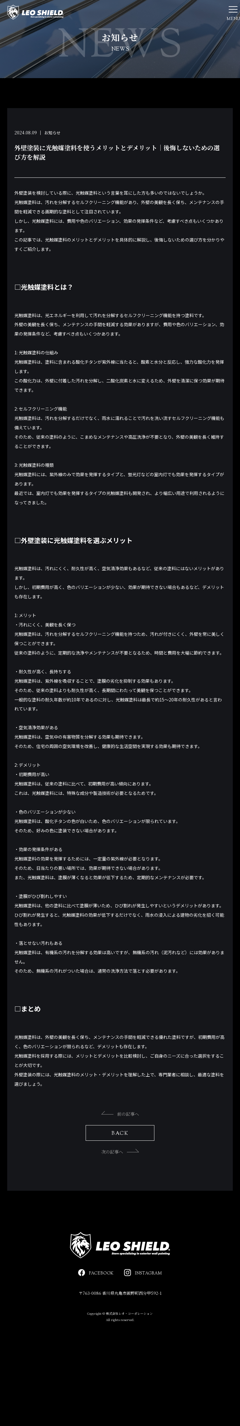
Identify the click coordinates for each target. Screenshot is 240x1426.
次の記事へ (120, 1173)
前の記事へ (120, 1136)
